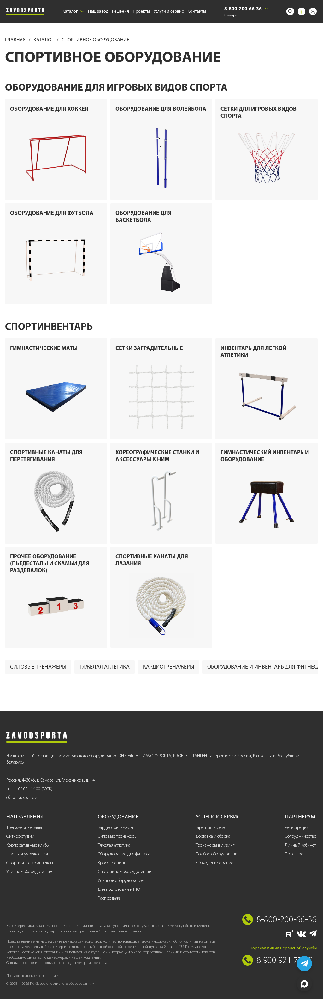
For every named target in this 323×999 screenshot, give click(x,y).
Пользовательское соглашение (32, 975)
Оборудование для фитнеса (124, 854)
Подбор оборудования (218, 854)
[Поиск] (290, 11)
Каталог (73, 11)
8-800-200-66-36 (243, 8)
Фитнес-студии (20, 836)
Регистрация (297, 827)
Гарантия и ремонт (213, 827)
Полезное (294, 854)
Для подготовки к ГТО (119, 889)
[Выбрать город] (266, 8)
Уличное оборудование (29, 871)
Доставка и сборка (213, 836)
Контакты (196, 11)
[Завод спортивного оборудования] (25, 11)
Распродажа (109, 898)
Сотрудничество (301, 836)
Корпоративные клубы (28, 845)
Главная (15, 40)
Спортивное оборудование (124, 871)
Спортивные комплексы (29, 862)
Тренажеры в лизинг (215, 845)
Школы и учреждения (27, 854)
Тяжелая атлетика (104, 666)
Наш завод (98, 11)
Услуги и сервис (169, 11)
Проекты (141, 11)
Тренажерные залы (24, 827)
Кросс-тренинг (112, 862)
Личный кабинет (300, 845)
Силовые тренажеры (38, 666)
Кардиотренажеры (168, 666)
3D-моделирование (214, 862)
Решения (120, 11)
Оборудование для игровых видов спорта (116, 86)
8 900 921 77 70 (285, 959)
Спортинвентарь (49, 326)
